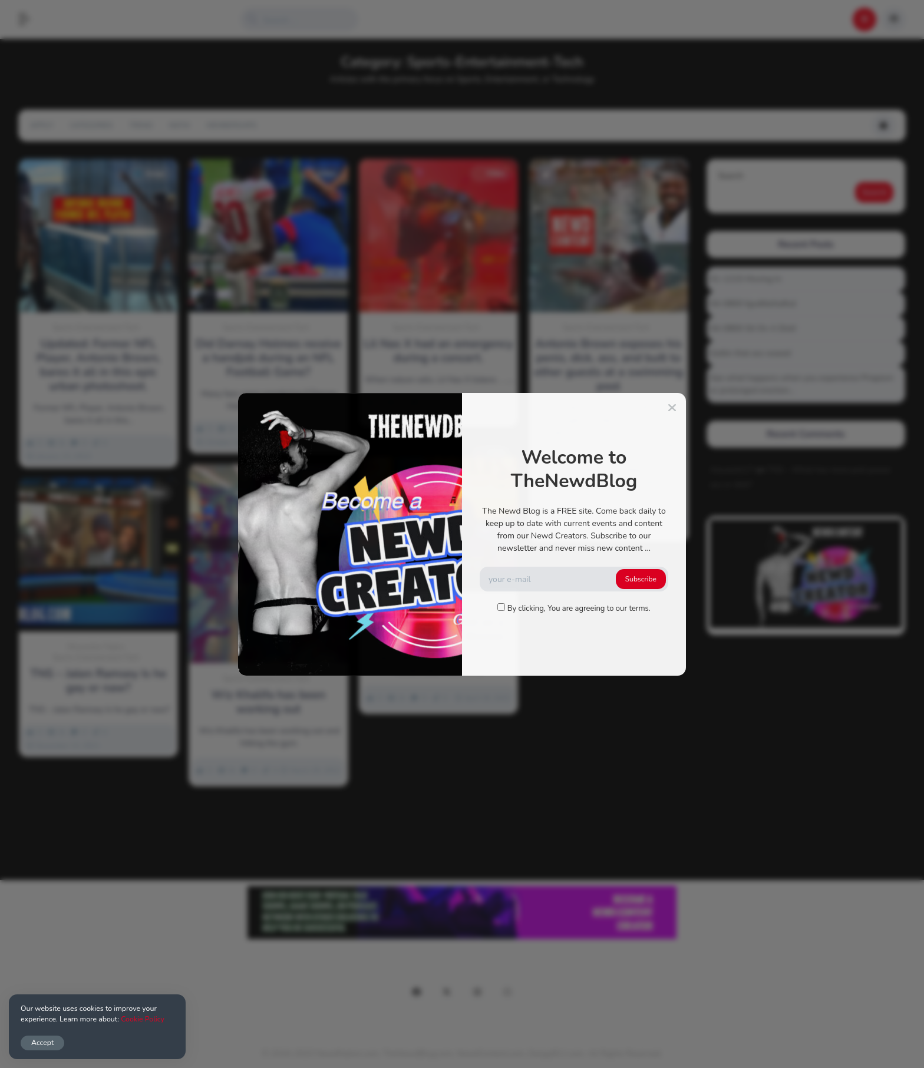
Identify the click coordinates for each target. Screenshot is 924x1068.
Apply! (41, 125)
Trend (141, 125)
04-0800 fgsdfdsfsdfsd (753, 303)
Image (149, 173)
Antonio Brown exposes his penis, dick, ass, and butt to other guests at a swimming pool (608, 365)
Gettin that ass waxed (750, 353)
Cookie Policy (142, 1019)
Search (731, 175)
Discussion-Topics (96, 647)
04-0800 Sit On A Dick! (753, 328)
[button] (30, 19)
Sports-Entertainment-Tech (95, 327)
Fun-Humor (389, 606)
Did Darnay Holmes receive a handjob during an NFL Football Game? (269, 358)
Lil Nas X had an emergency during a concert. (438, 351)
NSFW (179, 125)
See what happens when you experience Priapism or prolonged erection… (801, 384)
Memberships (231, 125)
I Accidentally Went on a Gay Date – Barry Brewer (438, 630)
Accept (42, 1042)
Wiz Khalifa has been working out (269, 702)
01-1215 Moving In (745, 279)
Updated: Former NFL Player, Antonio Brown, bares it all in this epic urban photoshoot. (99, 365)
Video (320, 173)
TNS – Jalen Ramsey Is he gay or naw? (98, 681)
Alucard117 (732, 469)
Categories (91, 125)
